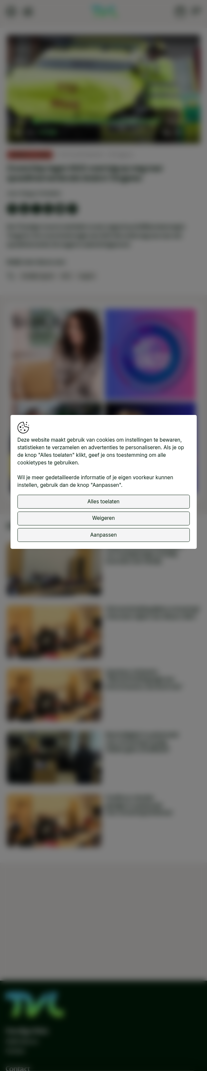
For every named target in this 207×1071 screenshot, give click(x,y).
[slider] (98, 121)
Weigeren (103, 518)
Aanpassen (103, 535)
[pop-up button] (177, 132)
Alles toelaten (103, 501)
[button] (104, 90)
